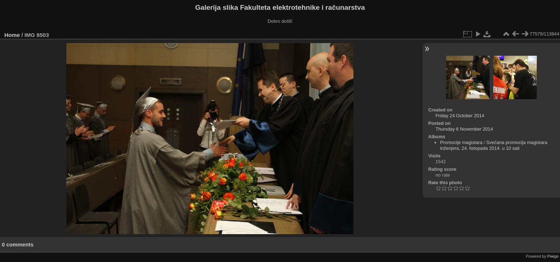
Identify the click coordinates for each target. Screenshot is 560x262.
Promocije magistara (461, 142)
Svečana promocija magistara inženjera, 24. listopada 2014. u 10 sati (493, 145)
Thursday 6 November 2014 (464, 129)
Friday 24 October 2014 (459, 115)
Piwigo (553, 256)
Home (12, 35)
